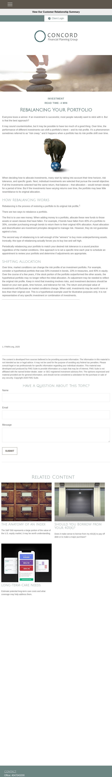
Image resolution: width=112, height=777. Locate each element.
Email (5, 407)
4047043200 (18, 775)
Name (5, 390)
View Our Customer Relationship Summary (56, 12)
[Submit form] (9, 451)
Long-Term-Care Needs (21, 585)
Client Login (56, 18)
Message (7, 425)
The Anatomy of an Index (23, 524)
